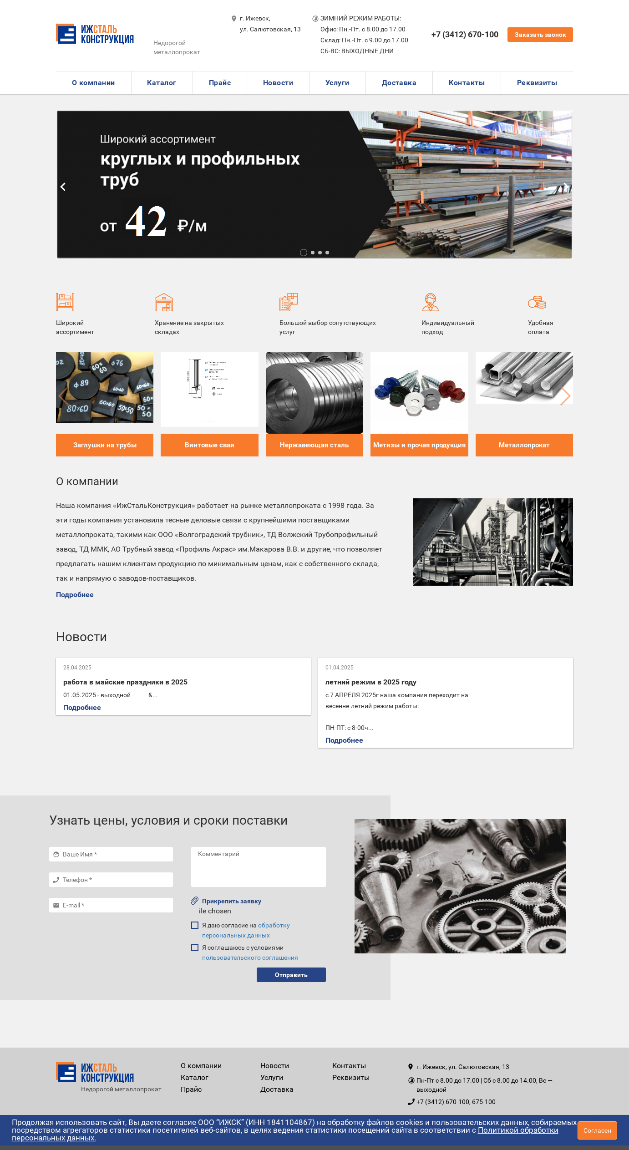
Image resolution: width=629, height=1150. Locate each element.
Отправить (291, 974)
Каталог (161, 82)
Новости (278, 82)
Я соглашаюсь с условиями (250, 952)
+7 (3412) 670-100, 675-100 (456, 1101)
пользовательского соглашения (250, 957)
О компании (93, 82)
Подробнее (75, 594)
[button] (303, 252)
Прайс (220, 82)
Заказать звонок (540, 34)
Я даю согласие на (246, 930)
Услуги (337, 82)
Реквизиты (537, 82)
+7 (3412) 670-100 (464, 34)
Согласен (597, 1130)
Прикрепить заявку (226, 901)
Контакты (467, 82)
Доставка (399, 82)
